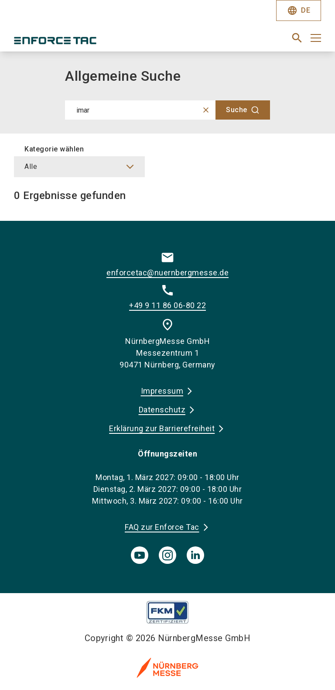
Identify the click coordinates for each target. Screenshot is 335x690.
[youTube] (139, 555)
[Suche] (242, 110)
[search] (297, 38)
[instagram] (167, 555)
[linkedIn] (195, 555)
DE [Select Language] (298, 10)
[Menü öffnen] (316, 38)
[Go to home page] (87, 41)
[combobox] (167, 110)
